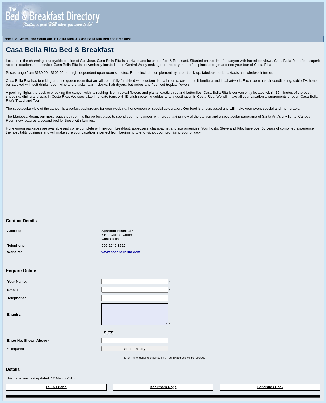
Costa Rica (65, 39)
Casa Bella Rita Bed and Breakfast (105, 39)
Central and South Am (35, 39)
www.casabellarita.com (120, 252)
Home (9, 39)
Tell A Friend (56, 387)
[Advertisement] (50, 175)
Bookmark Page (163, 387)
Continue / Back (270, 387)
